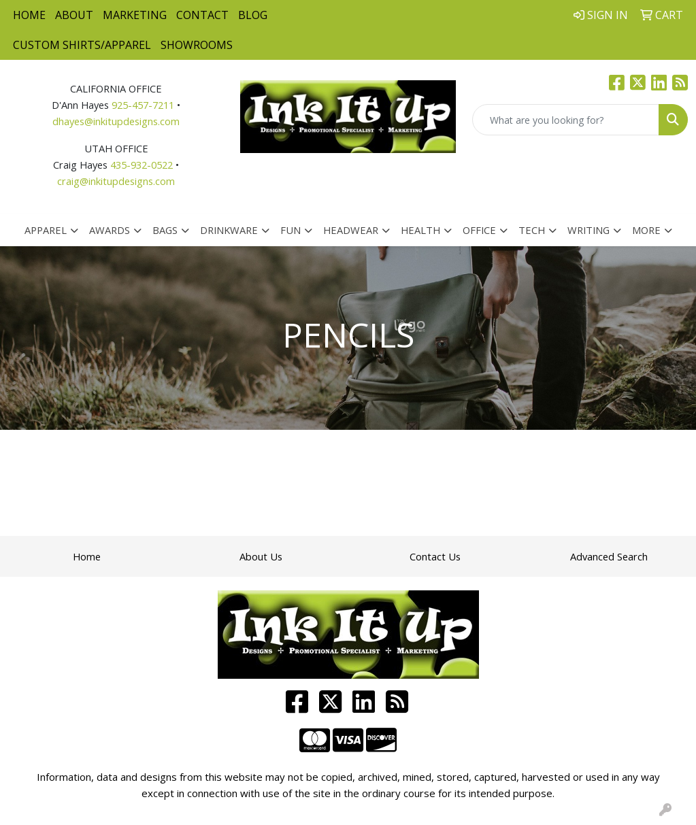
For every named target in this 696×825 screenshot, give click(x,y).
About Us (260, 556)
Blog (252, 14)
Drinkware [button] (229, 230)
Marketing (135, 14)
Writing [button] (588, 230)
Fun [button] (290, 230)
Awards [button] (109, 230)
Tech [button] (531, 230)
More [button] (646, 230)
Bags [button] (165, 230)
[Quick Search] (565, 119)
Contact (202, 14)
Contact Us (435, 556)
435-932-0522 (141, 164)
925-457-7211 (143, 105)
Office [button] (479, 230)
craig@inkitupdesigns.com (116, 181)
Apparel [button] (45, 230)
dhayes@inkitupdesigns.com (116, 121)
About (74, 14)
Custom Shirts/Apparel (82, 44)
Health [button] (420, 230)
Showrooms (197, 44)
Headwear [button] (350, 230)
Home (29, 14)
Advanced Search (609, 556)
